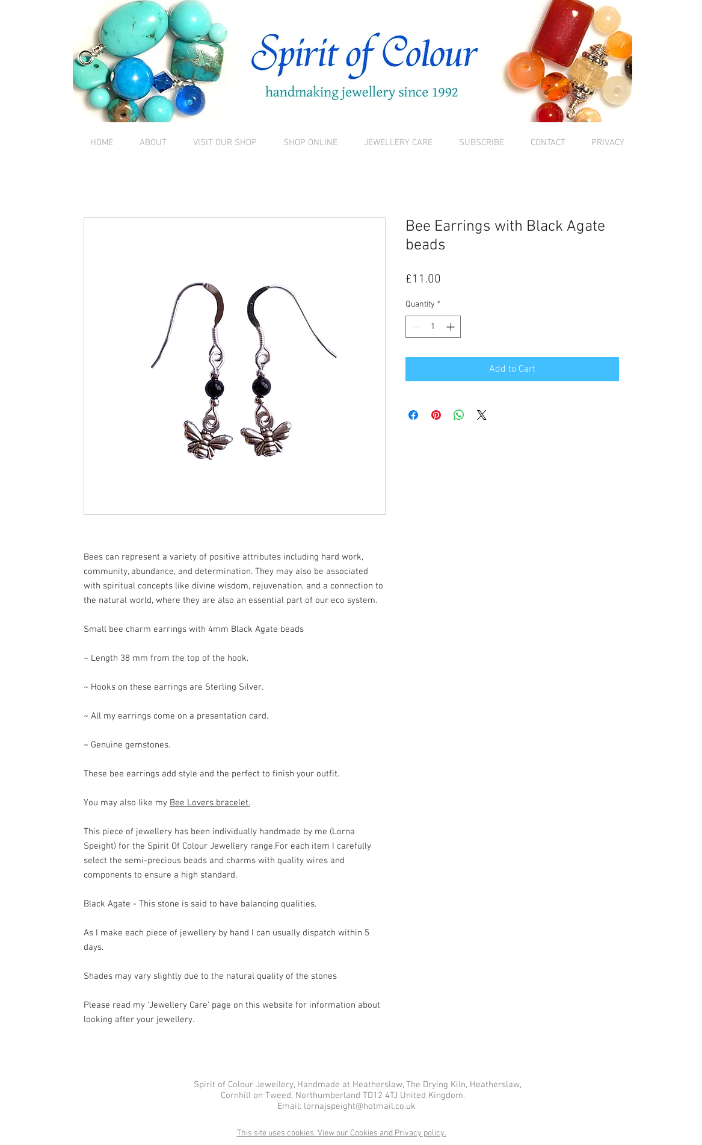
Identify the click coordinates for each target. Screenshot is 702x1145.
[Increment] (451, 326)
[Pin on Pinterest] (436, 415)
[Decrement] (414, 326)
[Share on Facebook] (413, 415)
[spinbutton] (433, 326)
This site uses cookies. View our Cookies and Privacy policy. (341, 1133)
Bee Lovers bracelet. (210, 802)
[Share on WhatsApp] (459, 415)
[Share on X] (482, 415)
